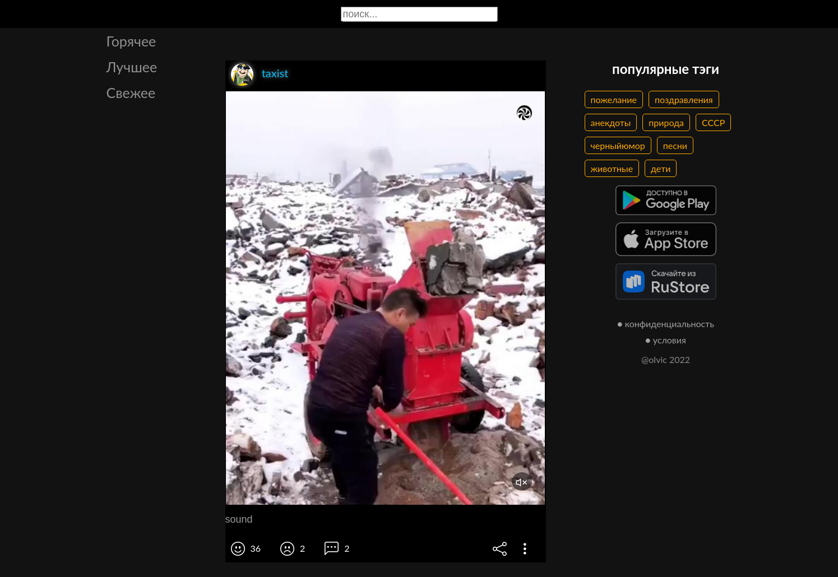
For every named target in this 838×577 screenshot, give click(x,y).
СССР (713, 122)
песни (675, 145)
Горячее (131, 40)
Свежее (131, 92)
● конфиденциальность (665, 323)
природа (666, 122)
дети (660, 168)
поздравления (684, 99)
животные (612, 168)
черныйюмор (618, 145)
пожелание (614, 99)
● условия (665, 339)
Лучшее (132, 66)
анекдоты (611, 122)
